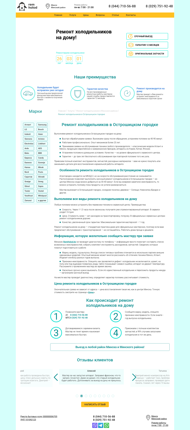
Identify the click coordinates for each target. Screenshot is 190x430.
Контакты (131, 15)
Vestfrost (29, 196)
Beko (27, 153)
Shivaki (41, 177)
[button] (77, 396)
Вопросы (100, 15)
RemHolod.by (69, 242)
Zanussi (28, 200)
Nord (27, 172)
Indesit (28, 134)
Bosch (41, 129)
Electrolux (29, 143)
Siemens (28, 139)
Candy (41, 158)
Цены (86, 15)
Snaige (28, 181)
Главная (58, 15)
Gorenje (41, 162)
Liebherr (42, 143)
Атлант (28, 125)
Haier (40, 134)
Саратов (28, 177)
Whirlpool (42, 196)
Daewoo (28, 162)
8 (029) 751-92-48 (155, 6)
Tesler (27, 191)
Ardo (27, 148)
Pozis (40, 172)
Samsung (42, 125)
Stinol (27, 186)
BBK (40, 153)
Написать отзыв (95, 404)
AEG (40, 148)
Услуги (72, 15)
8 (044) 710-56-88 (120, 6)
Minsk (41, 167)
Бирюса (28, 158)
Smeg (40, 181)
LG (26, 129)
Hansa (27, 167)
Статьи (115, 15)
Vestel (41, 191)
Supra (40, 186)
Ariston (41, 139)
